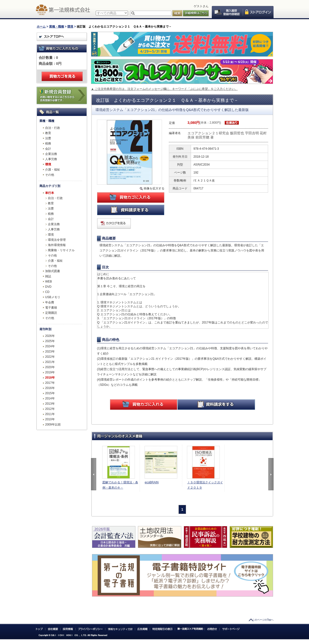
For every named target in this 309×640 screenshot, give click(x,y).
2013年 (50, 403)
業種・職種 (56, 26)
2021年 (50, 362)
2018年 (50, 377)
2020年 (50, 367)
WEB (48, 281)
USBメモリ (52, 297)
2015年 (50, 393)
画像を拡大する (154, 188)
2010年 (50, 419)
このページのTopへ (263, 619)
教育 (48, 133)
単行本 (49, 193)
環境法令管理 (57, 240)
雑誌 (48, 276)
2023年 (50, 351)
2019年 (50, 372)
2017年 (50, 383)
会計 (48, 148)
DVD (48, 286)
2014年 (50, 398)
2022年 (50, 356)
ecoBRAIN (152, 482)
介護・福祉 (52, 169)
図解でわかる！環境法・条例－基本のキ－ (120, 485)
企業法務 (51, 154)
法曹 (48, 138)
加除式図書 (52, 271)
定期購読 (51, 313)
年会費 (49, 302)
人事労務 (51, 159)
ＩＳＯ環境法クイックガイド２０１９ (205, 485)
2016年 (50, 388)
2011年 (50, 414)
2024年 (50, 346)
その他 (49, 175)
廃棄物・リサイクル (61, 250)
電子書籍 (51, 307)
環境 (70, 26)
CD (47, 292)
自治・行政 (52, 128)
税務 (48, 143)
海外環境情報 (57, 245)
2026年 (50, 336)
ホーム (41, 26)
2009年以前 (53, 424)
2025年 (50, 341)
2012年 (50, 409)
